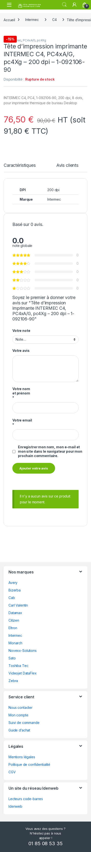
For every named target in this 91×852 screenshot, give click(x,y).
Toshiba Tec (18, 666)
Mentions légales (21, 757)
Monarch (15, 643)
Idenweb (15, 806)
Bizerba (14, 590)
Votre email (22, 422)
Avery (12, 582)
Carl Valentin (18, 605)
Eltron (12, 628)
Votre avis (21, 350)
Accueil (9, 20)
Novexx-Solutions (22, 650)
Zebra (13, 681)
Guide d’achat (19, 730)
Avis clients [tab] (67, 165)
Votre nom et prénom (21, 393)
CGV (12, 772)
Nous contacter (20, 707)
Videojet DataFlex (22, 673)
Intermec (32, 20)
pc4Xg (41, 40)
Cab (11, 598)
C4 (54, 20)
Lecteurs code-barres (25, 799)
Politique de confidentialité (29, 764)
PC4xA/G (29, 40)
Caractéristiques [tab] (20, 165)
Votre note (21, 330)
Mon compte (18, 715)
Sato (12, 658)
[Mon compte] (74, 5)
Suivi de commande (24, 723)
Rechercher (64, 4)
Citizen (13, 620)
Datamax (15, 613)
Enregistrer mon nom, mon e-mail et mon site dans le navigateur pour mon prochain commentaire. (50, 451)
